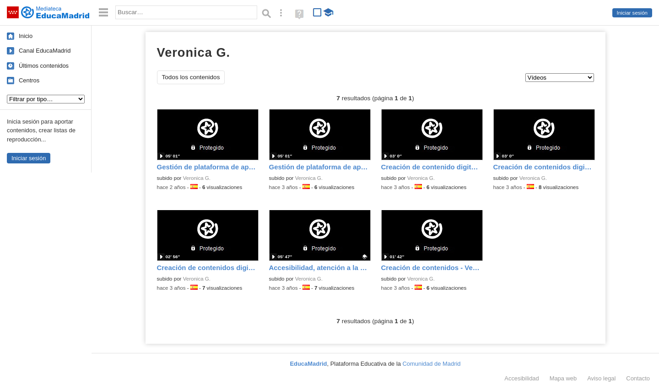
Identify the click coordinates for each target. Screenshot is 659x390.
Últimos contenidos (44, 65)
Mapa (563, 378)
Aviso (601, 378)
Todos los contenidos (191, 77)
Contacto (638, 378)
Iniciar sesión (632, 13)
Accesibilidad (521, 378)
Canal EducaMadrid (44, 50)
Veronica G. (197, 178)
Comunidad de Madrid (432, 363)
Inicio (25, 35)
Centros (29, 80)
